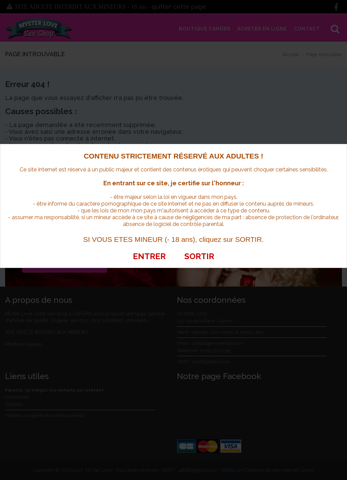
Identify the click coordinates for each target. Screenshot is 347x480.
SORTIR (199, 256)
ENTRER (149, 256)
